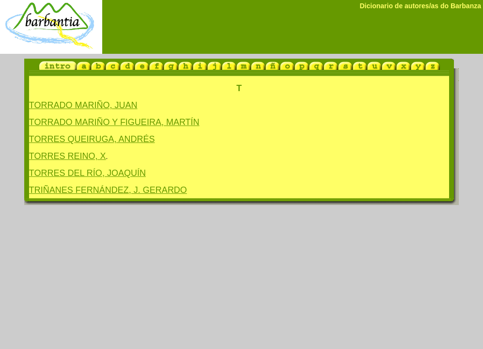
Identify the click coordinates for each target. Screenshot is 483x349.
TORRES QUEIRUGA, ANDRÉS (92, 139)
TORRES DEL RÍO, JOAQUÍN (87, 173)
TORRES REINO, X (67, 156)
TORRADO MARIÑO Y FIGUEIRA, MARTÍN (114, 122)
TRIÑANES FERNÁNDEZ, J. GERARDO (108, 190)
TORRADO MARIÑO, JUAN (83, 105)
